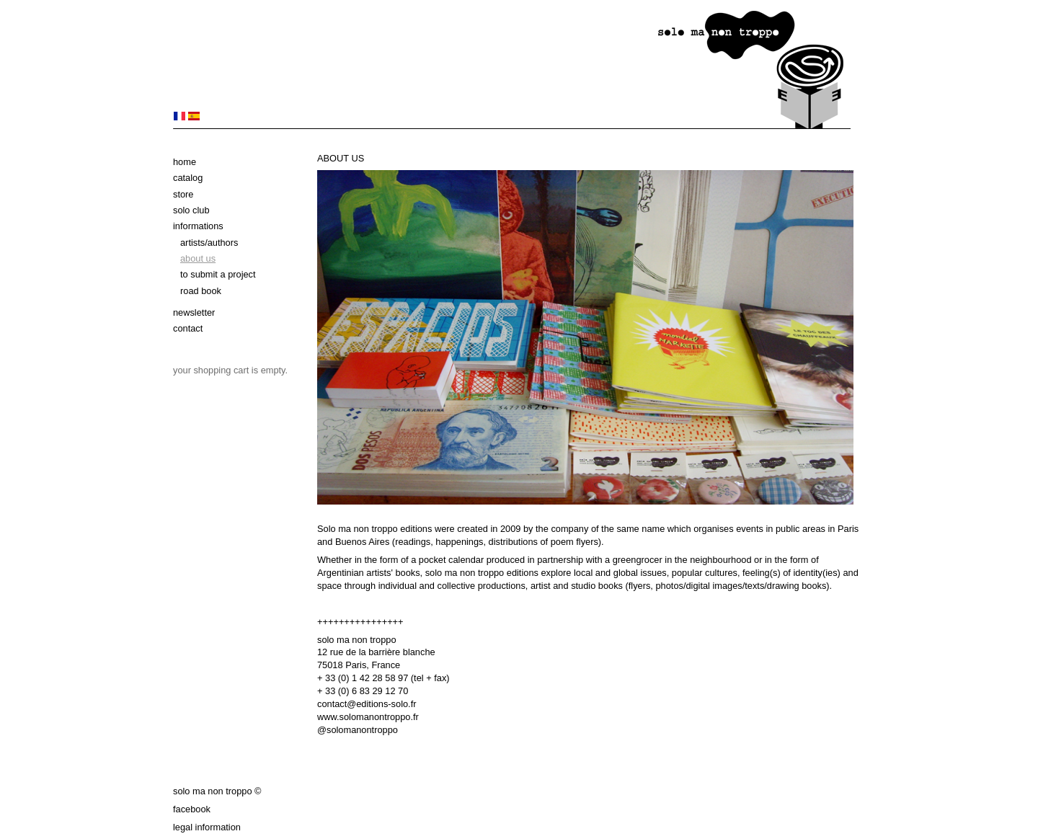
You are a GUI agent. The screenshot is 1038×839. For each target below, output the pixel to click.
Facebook (191, 809)
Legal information (207, 827)
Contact (188, 328)
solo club (191, 210)
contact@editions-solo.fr (366, 703)
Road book (200, 290)
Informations (198, 226)
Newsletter (194, 312)
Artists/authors (209, 242)
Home (184, 161)
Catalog (188, 177)
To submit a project (218, 274)
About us (198, 258)
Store (183, 194)
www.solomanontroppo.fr (368, 716)
